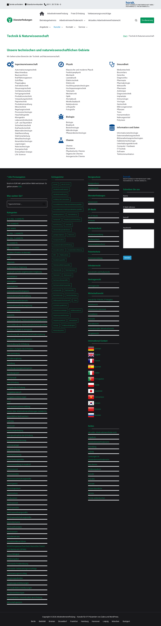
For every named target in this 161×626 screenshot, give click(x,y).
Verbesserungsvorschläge (99, 13)
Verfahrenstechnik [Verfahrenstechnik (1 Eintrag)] (76, 310)
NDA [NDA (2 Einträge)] (54, 255)
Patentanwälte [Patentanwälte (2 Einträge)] (57, 270)
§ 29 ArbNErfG (13, 224)
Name (138, 198)
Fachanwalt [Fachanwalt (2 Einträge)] (56, 219)
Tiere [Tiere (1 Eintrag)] (75, 300)
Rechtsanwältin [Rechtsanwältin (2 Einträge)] (69, 290)
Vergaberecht (93, 333)
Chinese (97, 409)
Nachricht (138, 238)
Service (83, 27)
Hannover (11, 426)
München (115, 621)
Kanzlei (58, 27)
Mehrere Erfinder (13, 450)
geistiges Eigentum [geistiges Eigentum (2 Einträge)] (58, 234)
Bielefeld (42, 621)
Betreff (138, 219)
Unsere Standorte (95, 488)
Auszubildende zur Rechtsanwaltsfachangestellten (27, 325)
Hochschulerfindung (15, 431)
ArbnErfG (10, 315)
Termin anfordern (15, 4)
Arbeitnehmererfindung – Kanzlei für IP (72, 617)
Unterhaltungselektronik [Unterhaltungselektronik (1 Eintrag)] (60, 305)
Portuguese (99, 379)
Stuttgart (126, 621)
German (97, 349)
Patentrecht (93, 202)
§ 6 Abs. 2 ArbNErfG (15, 238)
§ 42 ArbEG (11, 228)
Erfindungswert (13, 373)
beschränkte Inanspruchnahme (19, 339)
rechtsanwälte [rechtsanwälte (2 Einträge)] (57, 290)
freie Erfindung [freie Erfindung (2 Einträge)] (57, 224)
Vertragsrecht (93, 286)
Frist (9, 402)
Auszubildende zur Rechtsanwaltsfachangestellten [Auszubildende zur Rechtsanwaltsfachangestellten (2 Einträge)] (67, 209)
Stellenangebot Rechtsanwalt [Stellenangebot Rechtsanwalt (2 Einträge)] (61, 300)
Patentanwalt (12, 469)
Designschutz (93, 183)
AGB (20, 187)
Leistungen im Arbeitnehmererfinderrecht (98, 458)
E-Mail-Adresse (138, 209)
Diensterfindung (13, 354)
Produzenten (12, 498)
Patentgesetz (12, 484)
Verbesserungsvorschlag (17, 573)
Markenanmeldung (95, 235)
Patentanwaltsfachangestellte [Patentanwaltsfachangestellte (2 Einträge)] (61, 265)
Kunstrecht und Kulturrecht (99, 272)
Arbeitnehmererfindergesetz (18, 291)
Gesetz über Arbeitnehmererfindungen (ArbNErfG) (27, 411)
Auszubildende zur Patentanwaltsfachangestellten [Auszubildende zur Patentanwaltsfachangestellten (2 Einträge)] (67, 204)
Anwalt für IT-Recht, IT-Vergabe (100, 300)
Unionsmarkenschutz (96, 244)
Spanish (97, 367)
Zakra (103, 617)
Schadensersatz (13, 537)
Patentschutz (12, 493)
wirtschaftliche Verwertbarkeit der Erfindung (24, 598)
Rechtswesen (12, 532)
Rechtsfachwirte (13, 522)
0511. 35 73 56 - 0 (52, 4)
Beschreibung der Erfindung (18, 344)
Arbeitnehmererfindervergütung (19, 305)
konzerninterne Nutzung (16, 440)
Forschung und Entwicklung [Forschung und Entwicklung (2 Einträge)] (72, 219)
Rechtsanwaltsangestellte (17, 512)
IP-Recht (91, 221)
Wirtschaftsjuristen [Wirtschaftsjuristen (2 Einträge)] (58, 330)
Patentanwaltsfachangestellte (19, 479)
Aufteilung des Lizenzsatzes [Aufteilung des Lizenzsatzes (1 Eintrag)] (61, 199)
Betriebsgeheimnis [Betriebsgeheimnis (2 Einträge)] (58, 214)
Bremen (52, 621)
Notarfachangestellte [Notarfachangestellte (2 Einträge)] (59, 260)
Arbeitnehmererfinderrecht (72, 20)
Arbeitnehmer (12, 286)
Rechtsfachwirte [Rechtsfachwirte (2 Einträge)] (57, 295)
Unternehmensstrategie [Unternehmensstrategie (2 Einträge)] (60, 310)
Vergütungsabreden (15, 578)
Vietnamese (99, 397)
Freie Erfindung (78, 13)
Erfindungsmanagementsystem (19, 368)
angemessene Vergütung (17, 267)
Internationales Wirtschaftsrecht (101, 329)
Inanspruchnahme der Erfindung (20, 435)
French (97, 361)
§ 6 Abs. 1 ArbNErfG (15, 233)
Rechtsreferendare (14, 527)
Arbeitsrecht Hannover (97, 309)
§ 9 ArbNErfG (12, 243)
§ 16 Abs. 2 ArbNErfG (15, 219)
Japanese (98, 391)
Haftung (10, 421)
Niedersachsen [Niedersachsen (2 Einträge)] (64, 255)
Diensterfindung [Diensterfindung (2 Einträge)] (72, 214)
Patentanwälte (13, 474)
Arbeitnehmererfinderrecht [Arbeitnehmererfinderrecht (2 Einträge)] (60, 189)
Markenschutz (93, 239)
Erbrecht (91, 319)
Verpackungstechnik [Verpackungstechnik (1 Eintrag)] (59, 320)
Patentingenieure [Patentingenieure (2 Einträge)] (70, 270)
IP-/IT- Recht (93, 216)
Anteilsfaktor (12, 277)
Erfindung (11, 363)
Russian (97, 415)
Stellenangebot (13, 559)
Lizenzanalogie (13, 445)
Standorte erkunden (34, 4)
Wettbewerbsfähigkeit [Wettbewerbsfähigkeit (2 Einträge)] (68, 325)
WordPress (114, 617)
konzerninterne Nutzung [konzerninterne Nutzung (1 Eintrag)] (75, 250)
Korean (97, 403)
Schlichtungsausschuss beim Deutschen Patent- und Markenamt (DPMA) (26, 547)
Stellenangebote (94, 469)
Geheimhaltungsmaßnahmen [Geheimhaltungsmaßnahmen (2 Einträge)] (61, 229)
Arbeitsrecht (93, 304)
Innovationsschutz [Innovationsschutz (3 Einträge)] (58, 250)
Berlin (33, 621)
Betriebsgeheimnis (48, 20)
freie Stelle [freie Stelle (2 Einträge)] (68, 224)
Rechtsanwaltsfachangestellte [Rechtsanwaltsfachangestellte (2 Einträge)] (61, 285)
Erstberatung (147, 20)
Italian (96, 373)
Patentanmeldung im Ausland (19, 464)
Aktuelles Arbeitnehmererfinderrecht (104, 20)
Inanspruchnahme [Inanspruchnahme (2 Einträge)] (58, 239)
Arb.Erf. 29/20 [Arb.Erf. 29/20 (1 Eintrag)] (65, 184)
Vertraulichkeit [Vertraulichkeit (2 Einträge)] (73, 320)
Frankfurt (74, 621)
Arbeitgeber (11, 281)
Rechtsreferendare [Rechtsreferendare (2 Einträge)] (71, 295)
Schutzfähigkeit (13, 554)
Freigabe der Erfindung (16, 387)
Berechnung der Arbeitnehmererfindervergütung (26, 334)
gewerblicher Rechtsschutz (17, 416)
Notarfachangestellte (15, 460)
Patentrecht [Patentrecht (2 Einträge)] (56, 275)
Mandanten (92, 464)
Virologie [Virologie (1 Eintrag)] (55, 325)
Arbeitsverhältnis (14, 310)
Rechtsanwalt (12, 503)
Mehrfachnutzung (14, 455)
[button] (84, 20)
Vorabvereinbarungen (15, 593)
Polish (96, 385)
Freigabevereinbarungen (16, 397)
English (97, 355)
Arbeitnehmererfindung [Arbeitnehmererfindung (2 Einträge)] (60, 194)
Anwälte (91, 479)
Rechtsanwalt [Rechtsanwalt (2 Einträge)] (68, 275)
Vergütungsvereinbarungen (18, 583)
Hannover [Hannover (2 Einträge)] (71, 234)
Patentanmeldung (95, 258)
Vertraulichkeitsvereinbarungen (19, 588)
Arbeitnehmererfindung (57, 13)
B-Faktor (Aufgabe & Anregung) (19, 330)
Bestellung (92, 447)
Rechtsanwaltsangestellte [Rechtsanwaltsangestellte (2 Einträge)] (60, 280)
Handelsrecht (93, 324)
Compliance (92, 314)
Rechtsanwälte (13, 508)
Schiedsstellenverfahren (16, 541)
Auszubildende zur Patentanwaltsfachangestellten (27, 320)
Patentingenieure (14, 488)
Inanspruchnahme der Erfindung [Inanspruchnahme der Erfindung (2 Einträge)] (62, 245)
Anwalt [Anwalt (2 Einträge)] (55, 184)
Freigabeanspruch (14, 392)
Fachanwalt (11, 378)
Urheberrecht (93, 188)
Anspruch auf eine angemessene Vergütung (24, 272)
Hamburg (85, 621)
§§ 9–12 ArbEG (13, 248)
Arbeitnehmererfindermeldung (19, 296)
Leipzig (91, 452)
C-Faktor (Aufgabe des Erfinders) (20, 349)
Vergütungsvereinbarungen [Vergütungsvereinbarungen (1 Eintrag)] (61, 315)
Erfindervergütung (14, 358)
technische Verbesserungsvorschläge (22, 569)
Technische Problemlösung (17, 564)
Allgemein (11, 262)
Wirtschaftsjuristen (14, 602)
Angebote (45, 27)
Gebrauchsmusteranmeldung (18, 407)
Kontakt (70, 27)
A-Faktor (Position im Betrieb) (19, 253)
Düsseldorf (62, 621)
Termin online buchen (96, 498)
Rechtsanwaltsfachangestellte (19, 517)
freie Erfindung (13, 382)
